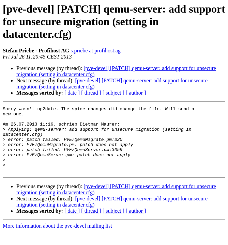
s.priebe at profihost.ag (96, 50)
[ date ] (72, 93)
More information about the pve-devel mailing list (57, 239)
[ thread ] (91, 93)
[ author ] (136, 93)
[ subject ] (113, 93)
